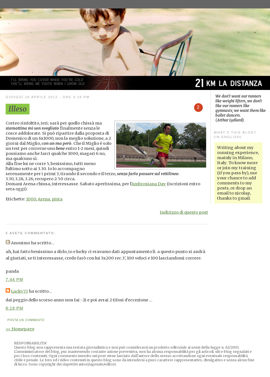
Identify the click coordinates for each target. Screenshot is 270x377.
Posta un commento (25, 320)
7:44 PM (14, 279)
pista (57, 199)
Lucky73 (19, 291)
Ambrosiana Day (148, 183)
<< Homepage (20, 328)
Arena (44, 199)
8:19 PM (14, 308)
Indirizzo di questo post (184, 212)
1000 (31, 199)
